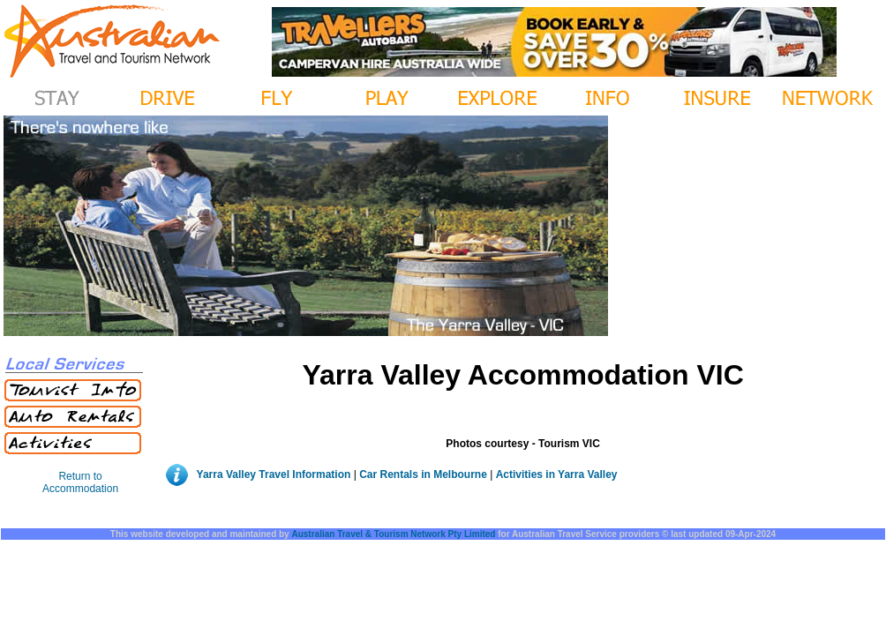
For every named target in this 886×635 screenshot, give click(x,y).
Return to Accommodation (80, 482)
